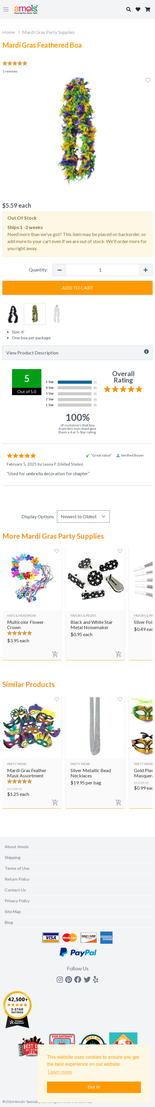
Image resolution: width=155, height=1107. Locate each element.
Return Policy (17, 879)
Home (8, 32)
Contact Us (15, 889)
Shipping (13, 857)
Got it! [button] (94, 1087)
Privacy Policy (17, 900)
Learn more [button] (60, 1072)
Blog (9, 922)
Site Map (13, 911)
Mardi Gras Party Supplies (48, 32)
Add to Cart (77, 287)
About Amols (17, 846)
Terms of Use (17, 868)
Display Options (37, 516)
